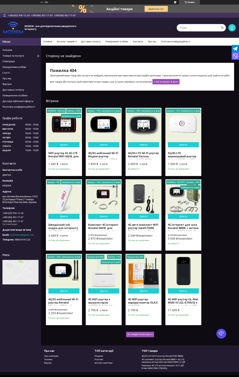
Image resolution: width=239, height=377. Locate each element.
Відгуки (7, 84)
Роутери (99, 352)
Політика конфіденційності (175, 41)
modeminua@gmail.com (22, 235)
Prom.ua (135, 371)
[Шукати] (222, 27)
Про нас (152, 41)
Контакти (138, 41)
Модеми (99, 348)
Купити (63, 143)
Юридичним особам (14, 67)
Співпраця (8, 61)
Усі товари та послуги (138, 327)
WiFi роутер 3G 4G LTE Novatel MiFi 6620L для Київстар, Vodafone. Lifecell (63, 156)
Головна (47, 41)
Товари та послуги (13, 55)
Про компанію (51, 348)
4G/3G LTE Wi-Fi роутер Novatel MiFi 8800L (162, 348)
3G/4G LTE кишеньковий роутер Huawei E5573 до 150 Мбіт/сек (178, 156)
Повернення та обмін (116, 41)
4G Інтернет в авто (167, 81)
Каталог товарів (65, 41)
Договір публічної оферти (17, 101)
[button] (221, 334)
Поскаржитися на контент (110, 374)
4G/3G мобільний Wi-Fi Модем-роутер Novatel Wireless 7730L (100, 156)
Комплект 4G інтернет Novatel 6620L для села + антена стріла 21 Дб (61, 226)
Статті (6, 72)
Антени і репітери (103, 355)
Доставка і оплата (90, 41)
